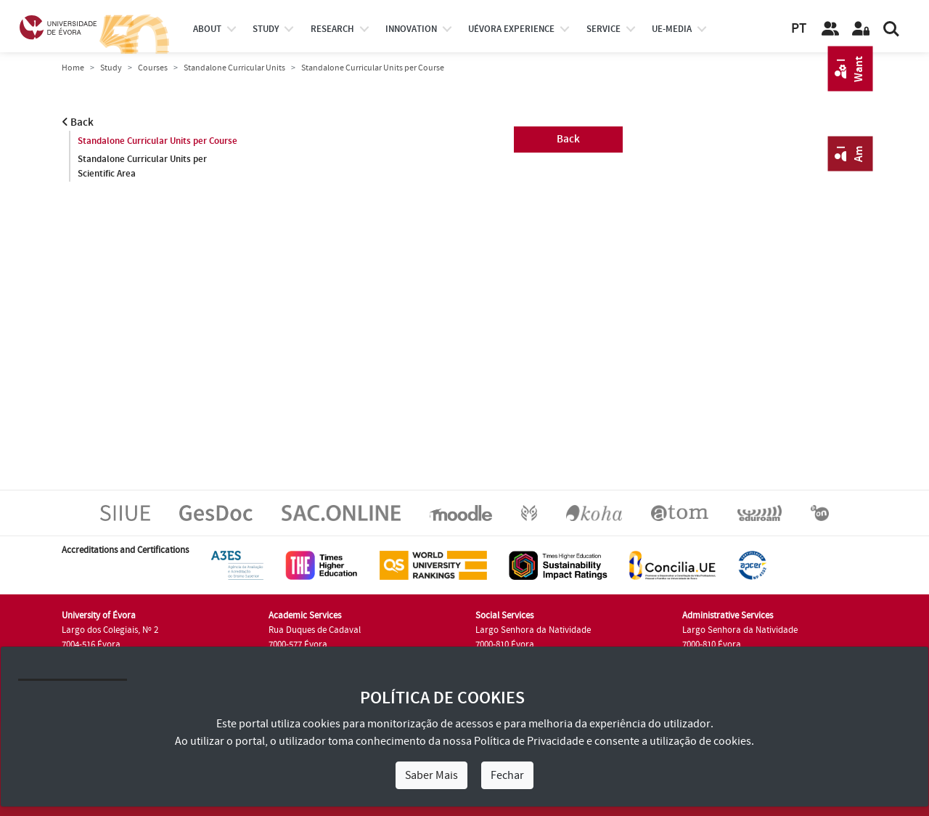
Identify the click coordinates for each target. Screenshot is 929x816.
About (207, 29)
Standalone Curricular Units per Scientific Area (142, 166)
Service (603, 29)
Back (78, 122)
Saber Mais (431, 775)
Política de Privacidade (529, 741)
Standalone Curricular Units (234, 67)
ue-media (672, 29)
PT (798, 29)
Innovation (411, 29)
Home (73, 67)
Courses (153, 67)
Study (111, 67)
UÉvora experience (511, 29)
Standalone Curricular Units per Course (157, 141)
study (266, 29)
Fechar (507, 775)
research (332, 29)
